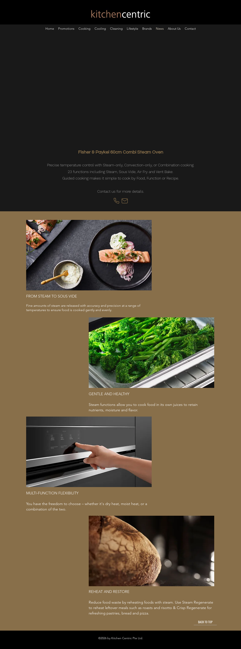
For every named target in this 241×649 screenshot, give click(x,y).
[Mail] (124, 201)
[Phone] (116, 201)
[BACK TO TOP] (205, 622)
